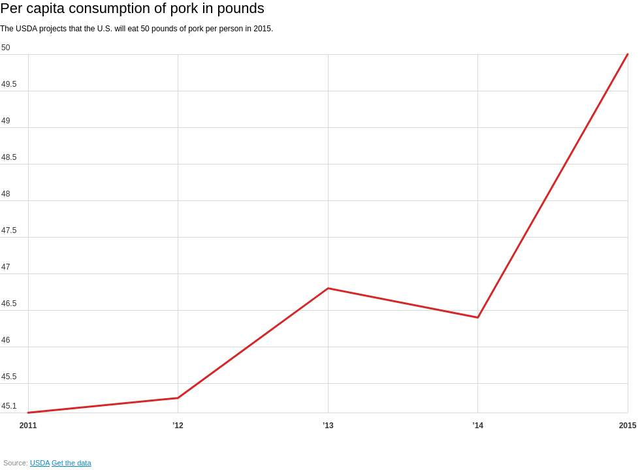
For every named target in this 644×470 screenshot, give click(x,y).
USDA (40, 463)
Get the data (71, 463)
